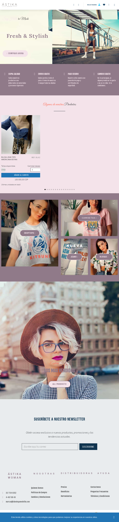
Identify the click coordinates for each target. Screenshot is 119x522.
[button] (15, 53)
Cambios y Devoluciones (40, 497)
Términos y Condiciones (100, 496)
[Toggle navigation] (114, 4)
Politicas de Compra (39, 492)
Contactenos (96, 487)
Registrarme (92, 5)
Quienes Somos (37, 488)
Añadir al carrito (21, 175)
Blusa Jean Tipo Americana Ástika (21, 134)
